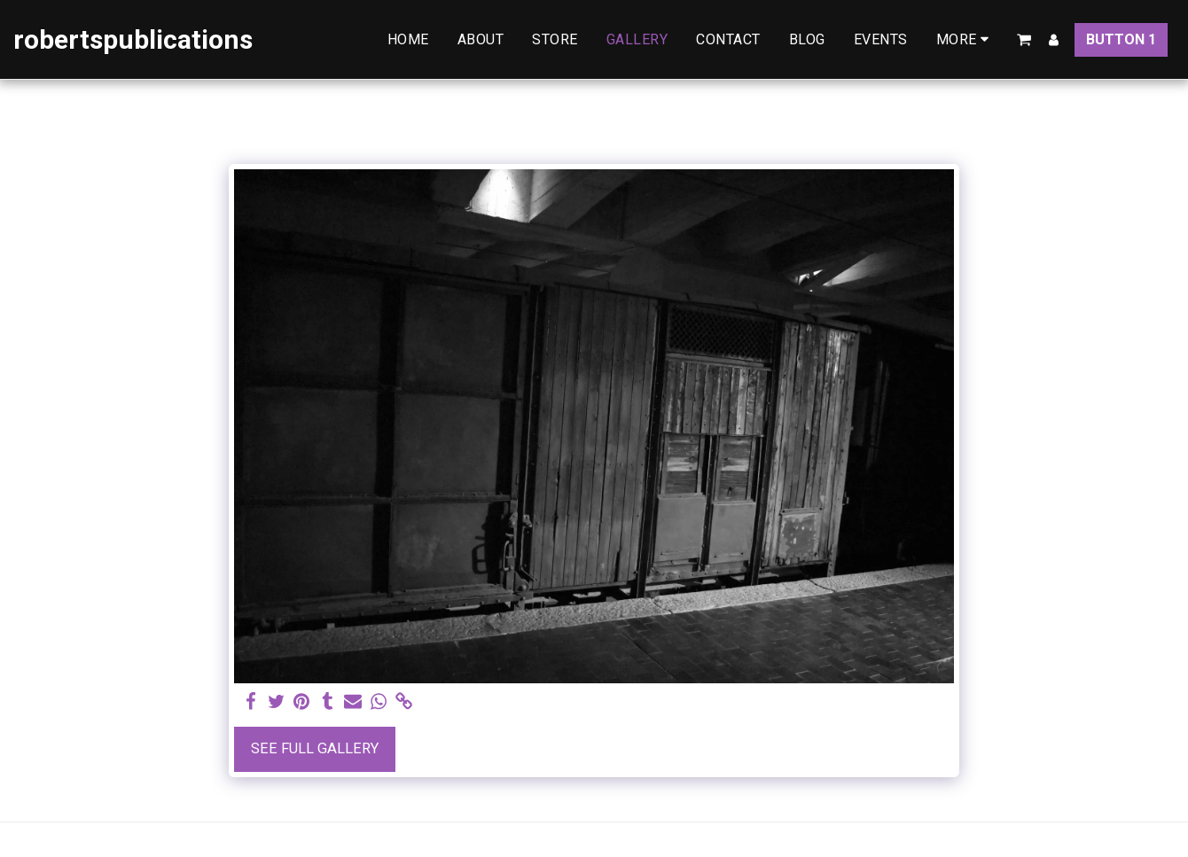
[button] (1024, 40)
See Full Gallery (315, 748)
